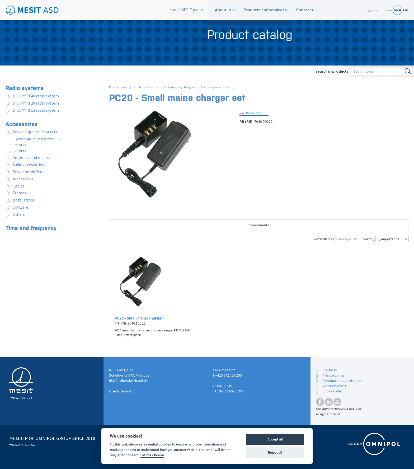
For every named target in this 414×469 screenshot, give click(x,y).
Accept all (275, 439)
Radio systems (25, 87)
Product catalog (120, 87)
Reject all (275, 452)
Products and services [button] (265, 10)
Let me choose (152, 455)
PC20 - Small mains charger (139, 318)
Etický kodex (333, 391)
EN (375, 10)
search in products (332, 71)
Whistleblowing (335, 385)
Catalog (342, 239)
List (353, 239)
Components (259, 225)
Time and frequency (31, 227)
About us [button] (225, 10)
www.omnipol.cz (22, 444)
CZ (370, 10)
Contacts (304, 10)
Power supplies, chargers (178, 87)
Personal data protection (342, 380)
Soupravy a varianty (215, 87)
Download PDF (257, 113)
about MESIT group (186, 10)
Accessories (146, 87)
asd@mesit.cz (224, 370)
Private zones (334, 375)
